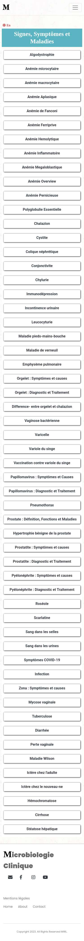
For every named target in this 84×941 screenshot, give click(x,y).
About (23, 906)
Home (8, 906)
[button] (8, 876)
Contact (39, 906)
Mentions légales (16, 898)
